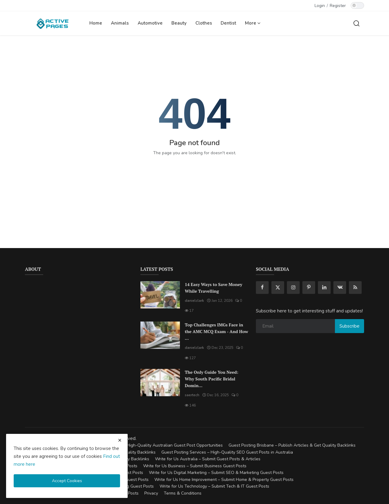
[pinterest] (308, 287)
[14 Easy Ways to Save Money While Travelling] (160, 294)
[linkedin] (324, 287)
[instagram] (293, 287)
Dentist (228, 23)
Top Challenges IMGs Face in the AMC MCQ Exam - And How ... (216, 331)
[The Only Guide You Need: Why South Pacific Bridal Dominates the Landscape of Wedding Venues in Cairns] (160, 382)
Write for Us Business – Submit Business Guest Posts (194, 466)
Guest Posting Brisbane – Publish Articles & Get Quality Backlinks (292, 445)
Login (320, 6)
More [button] (252, 23)
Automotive (150, 23)
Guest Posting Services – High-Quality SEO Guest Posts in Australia (227, 452)
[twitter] (277, 287)
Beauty (179, 23)
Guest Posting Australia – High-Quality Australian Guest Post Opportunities (149, 445)
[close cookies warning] (120, 440)
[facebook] (262, 287)
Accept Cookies (67, 481)
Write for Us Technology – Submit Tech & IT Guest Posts (214, 486)
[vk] (339, 287)
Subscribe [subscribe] (349, 326)
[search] (356, 23)
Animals (120, 23)
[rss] (355, 287)
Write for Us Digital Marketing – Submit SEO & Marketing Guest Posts (216, 472)
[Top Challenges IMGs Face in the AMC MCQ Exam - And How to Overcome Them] (160, 335)
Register (338, 6)
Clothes (203, 23)
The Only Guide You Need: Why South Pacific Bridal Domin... (211, 378)
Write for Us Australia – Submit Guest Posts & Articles (207, 459)
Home (95, 23)
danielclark (194, 300)
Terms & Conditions (182, 493)
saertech (192, 395)
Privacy (151, 493)
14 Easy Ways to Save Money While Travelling (213, 287)
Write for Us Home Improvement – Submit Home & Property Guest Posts (224, 479)
